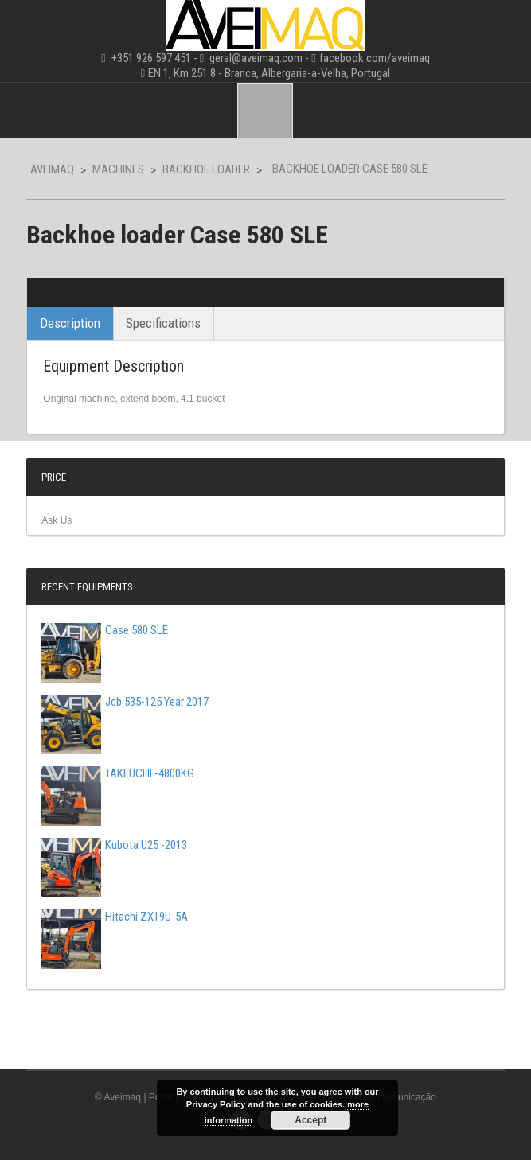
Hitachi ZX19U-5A (114, 916)
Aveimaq (52, 169)
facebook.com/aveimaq (374, 58)
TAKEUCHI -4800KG (117, 773)
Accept (310, 1120)
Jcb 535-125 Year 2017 (125, 702)
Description (70, 323)
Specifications (163, 323)
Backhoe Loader (206, 169)
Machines (118, 169)
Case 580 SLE (104, 630)
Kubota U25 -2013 (114, 845)
